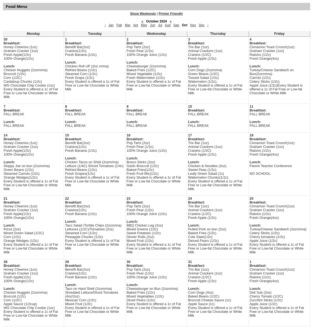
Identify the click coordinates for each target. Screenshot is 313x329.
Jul (160, 25)
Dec (201, 25)
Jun (152, 25)
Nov (193, 25)
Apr (135, 25)
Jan (110, 25)
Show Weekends (143, 14)
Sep (176, 25)
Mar (128, 25)
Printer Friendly (171, 14)
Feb (119, 25)
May (144, 25)
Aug (167, 25)
